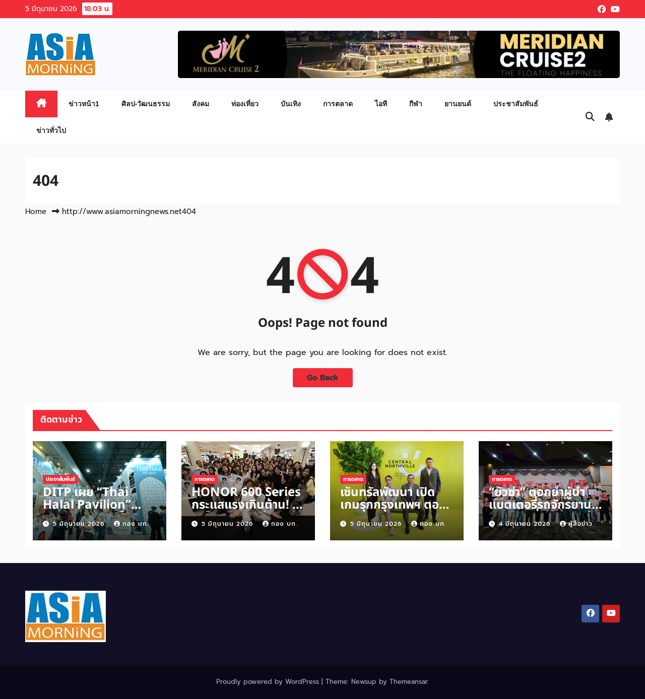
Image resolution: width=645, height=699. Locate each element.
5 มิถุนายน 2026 (80, 523)
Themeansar (409, 681)
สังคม (200, 104)
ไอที (381, 104)
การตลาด (338, 104)
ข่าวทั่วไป (51, 130)
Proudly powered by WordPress (268, 681)
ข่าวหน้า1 (84, 104)
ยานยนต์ (457, 104)
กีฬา (415, 104)
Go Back (322, 378)
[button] (590, 117)
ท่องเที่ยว (245, 104)
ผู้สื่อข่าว (576, 523)
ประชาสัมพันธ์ (515, 104)
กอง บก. (131, 523)
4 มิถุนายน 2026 (526, 523)
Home (35, 211)
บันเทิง (291, 104)
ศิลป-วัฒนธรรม (145, 104)
